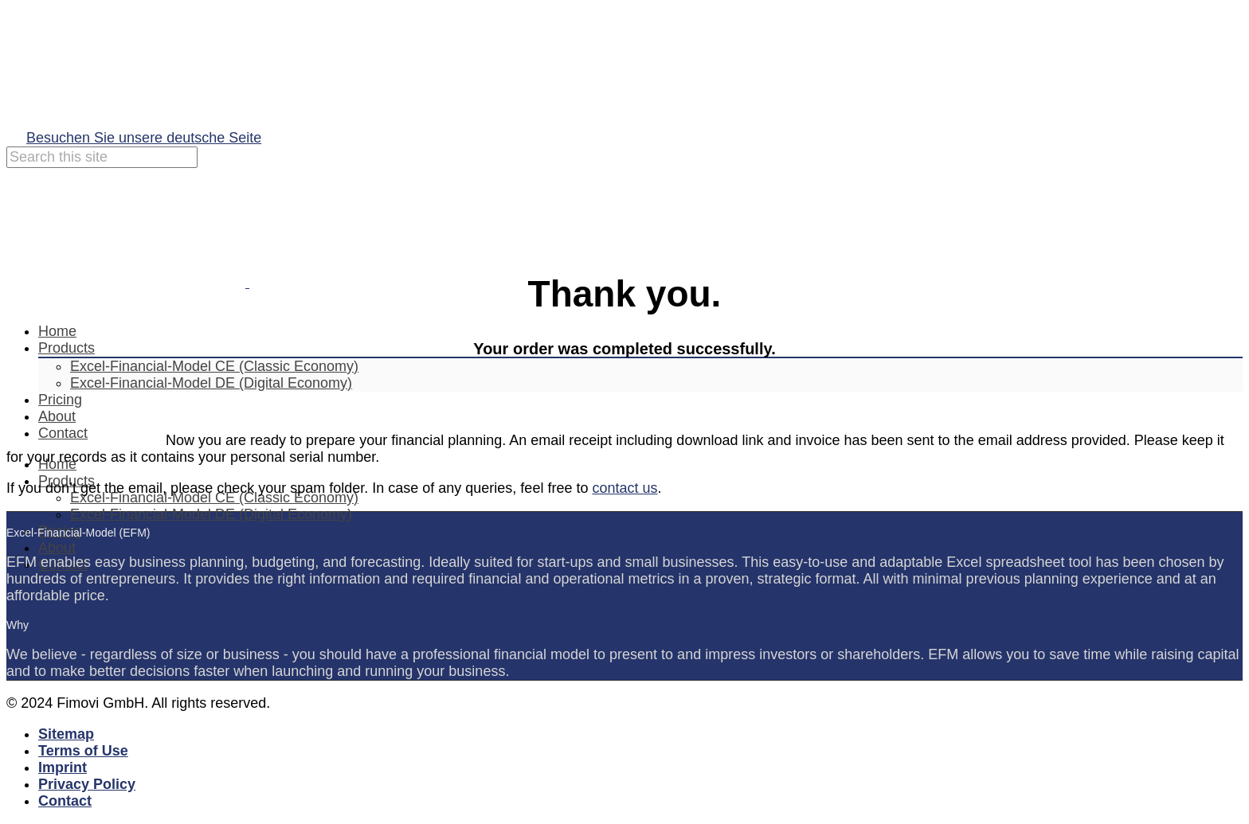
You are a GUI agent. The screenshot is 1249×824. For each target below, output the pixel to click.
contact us (624, 488)
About (57, 548)
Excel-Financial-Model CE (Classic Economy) (214, 366)
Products (66, 348)
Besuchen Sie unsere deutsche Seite (143, 138)
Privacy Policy (86, 784)
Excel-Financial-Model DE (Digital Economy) (211, 514)
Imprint (62, 767)
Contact (65, 801)
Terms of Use (83, 751)
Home (57, 331)
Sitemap (66, 734)
